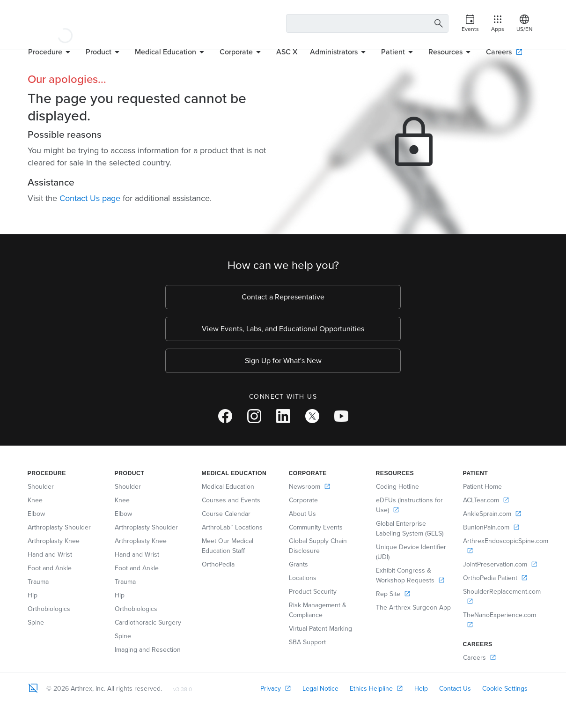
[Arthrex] (65, 23)
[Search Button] (437, 23)
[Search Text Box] (367, 23)
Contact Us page (89, 198)
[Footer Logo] (33, 687)
